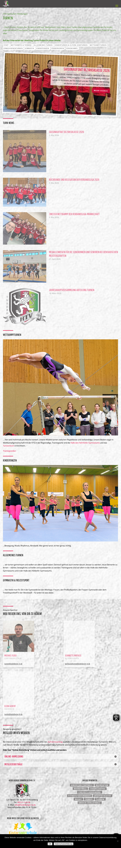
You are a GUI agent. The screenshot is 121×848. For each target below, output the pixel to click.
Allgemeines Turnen (43, 45)
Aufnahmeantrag (55, 740)
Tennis (89, 798)
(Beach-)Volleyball (89, 801)
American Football (82, 784)
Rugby (78, 798)
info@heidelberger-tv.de (25, 803)
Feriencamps (72, 48)
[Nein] (117, 841)
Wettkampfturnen (98, 45)
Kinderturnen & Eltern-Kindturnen (71, 45)
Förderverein (57, 48)
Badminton (102, 784)
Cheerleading (97, 787)
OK (50, 844)
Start (6, 45)
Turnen (100, 798)
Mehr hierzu (101, 93)
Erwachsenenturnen (13, 48)
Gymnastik (30, 48)
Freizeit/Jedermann (90, 791)
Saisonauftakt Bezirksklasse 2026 (86, 72)
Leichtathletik (102, 794)
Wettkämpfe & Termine (21, 45)
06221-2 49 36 (23, 801)
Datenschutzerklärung (63, 844)
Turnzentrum (8, 445)
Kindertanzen (43, 48)
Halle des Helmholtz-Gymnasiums (85, 442)
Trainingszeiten (9, 450)
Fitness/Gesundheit (79, 794)
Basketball (80, 787)
